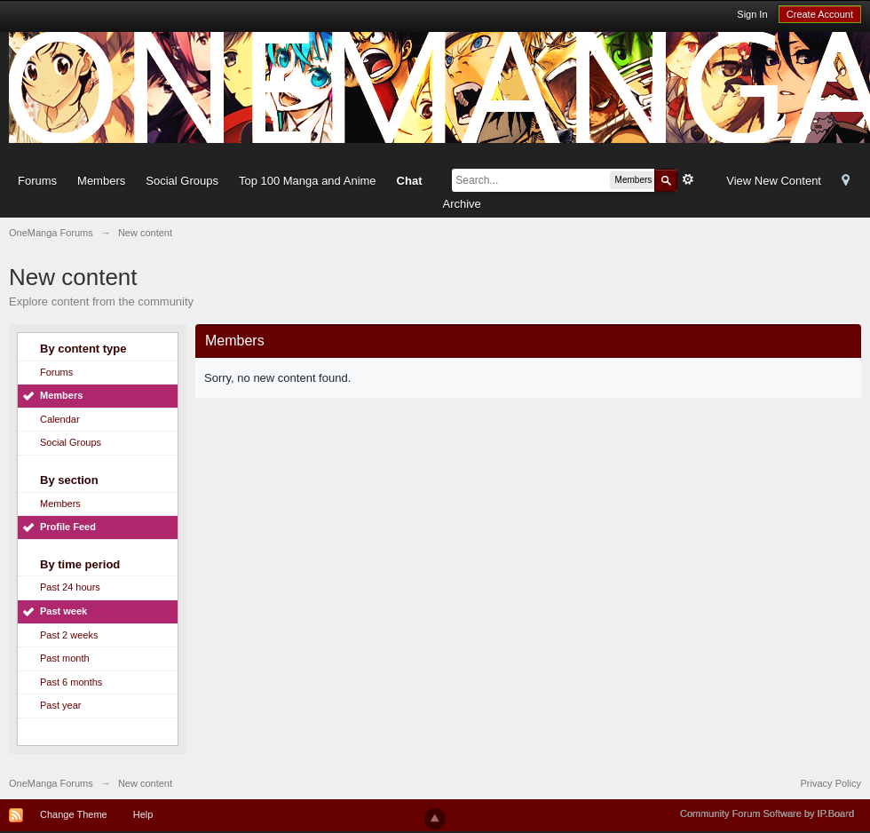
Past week (63, 611)
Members (101, 180)
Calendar (60, 419)
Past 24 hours (70, 587)
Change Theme (73, 814)
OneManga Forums (51, 783)
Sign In (752, 14)
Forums (37, 180)
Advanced (688, 179)
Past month (65, 658)
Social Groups (182, 180)
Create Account (820, 14)
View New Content (773, 180)
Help (143, 814)
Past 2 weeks (69, 635)
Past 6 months (71, 682)
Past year (60, 705)
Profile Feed (68, 526)
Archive (461, 203)
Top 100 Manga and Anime (307, 180)
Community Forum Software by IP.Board (767, 813)
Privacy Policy (831, 783)
